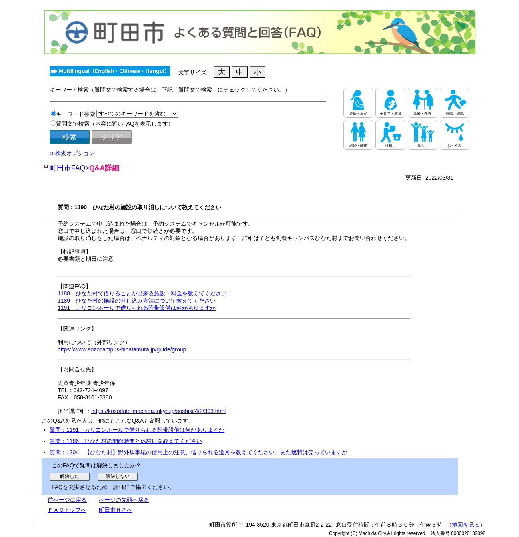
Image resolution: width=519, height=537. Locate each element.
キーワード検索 (75, 114)
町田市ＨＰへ (115, 510)
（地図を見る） (465, 524)
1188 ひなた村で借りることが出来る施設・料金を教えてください (142, 293)
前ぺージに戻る (67, 500)
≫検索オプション (72, 153)
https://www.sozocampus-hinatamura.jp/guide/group (122, 349)
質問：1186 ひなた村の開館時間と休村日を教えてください (126, 441)
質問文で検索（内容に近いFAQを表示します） (115, 123)
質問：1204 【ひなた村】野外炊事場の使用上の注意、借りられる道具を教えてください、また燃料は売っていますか (198, 452)
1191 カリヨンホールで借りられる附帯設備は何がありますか (137, 308)
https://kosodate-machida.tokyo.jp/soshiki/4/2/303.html (158, 411)
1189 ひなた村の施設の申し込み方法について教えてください (137, 300)
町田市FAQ (67, 168)
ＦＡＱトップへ (67, 510)
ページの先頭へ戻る (124, 500)
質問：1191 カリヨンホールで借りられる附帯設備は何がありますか (137, 430)
